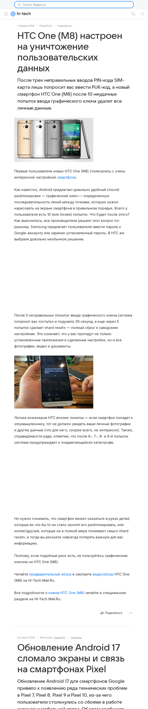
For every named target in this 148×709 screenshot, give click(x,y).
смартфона (66, 177)
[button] (53, 140)
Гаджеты (76, 637)
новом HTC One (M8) (66, 593)
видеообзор (103, 574)
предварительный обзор (50, 574)
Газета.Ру (59, 637)
